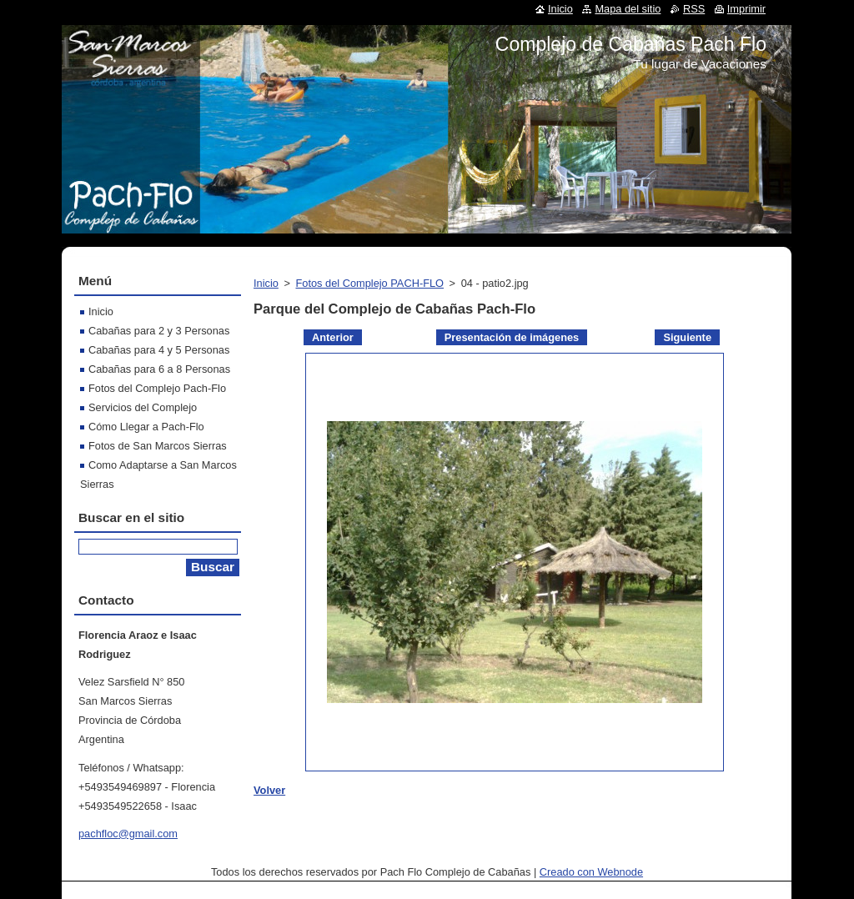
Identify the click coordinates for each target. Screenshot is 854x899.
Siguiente (687, 337)
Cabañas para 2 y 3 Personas (158, 330)
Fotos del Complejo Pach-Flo (157, 388)
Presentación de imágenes (512, 337)
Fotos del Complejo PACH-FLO (369, 283)
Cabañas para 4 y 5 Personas (158, 350)
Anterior (333, 337)
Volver (269, 790)
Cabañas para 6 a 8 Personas (159, 369)
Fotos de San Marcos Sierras (157, 445)
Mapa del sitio (628, 9)
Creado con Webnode (591, 872)
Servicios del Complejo (142, 407)
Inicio (266, 283)
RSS (694, 9)
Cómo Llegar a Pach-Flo (146, 426)
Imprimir (746, 9)
